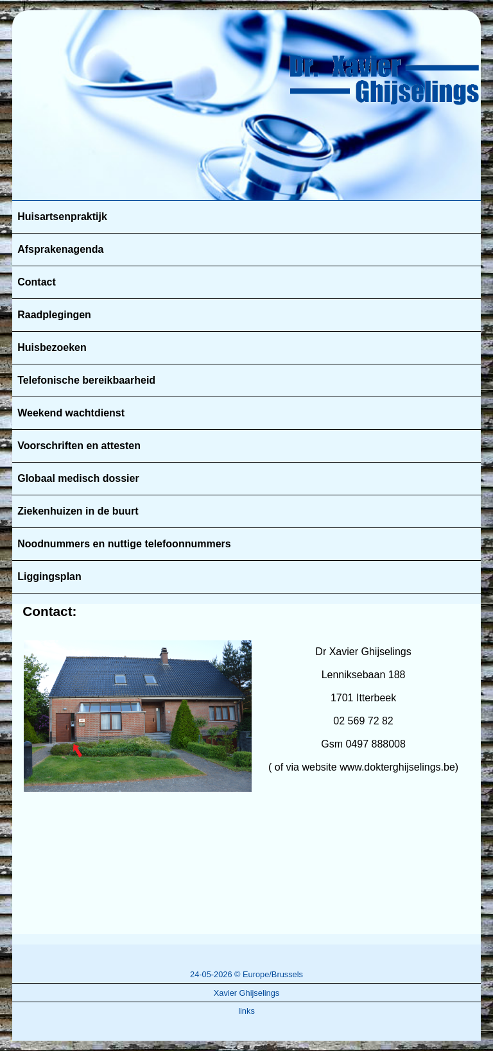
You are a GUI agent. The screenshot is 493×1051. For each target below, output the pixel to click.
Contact (36, 282)
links (246, 1011)
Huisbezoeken (52, 347)
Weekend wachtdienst (71, 412)
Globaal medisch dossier (78, 478)
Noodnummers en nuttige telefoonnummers (123, 543)
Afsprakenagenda (60, 249)
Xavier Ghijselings (246, 993)
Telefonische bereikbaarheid (86, 380)
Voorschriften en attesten (79, 445)
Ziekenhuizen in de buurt (77, 511)
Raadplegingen (54, 314)
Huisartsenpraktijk (62, 216)
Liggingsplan (49, 576)
